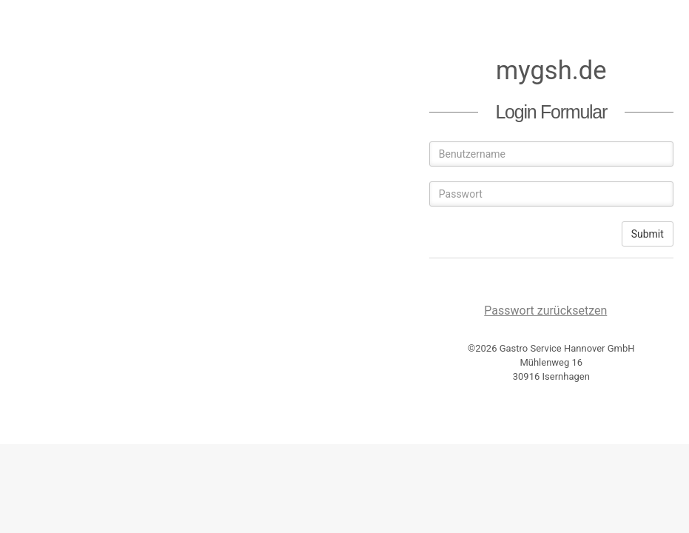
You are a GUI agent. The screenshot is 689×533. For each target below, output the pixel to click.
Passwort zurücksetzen (545, 311)
